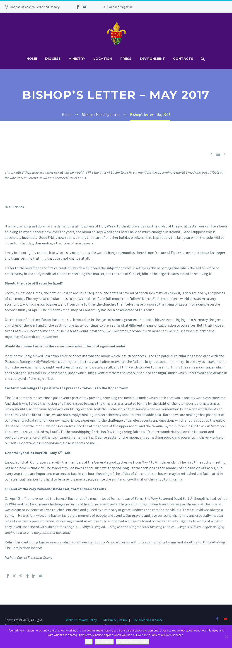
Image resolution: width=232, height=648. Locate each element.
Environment (152, 59)
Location (102, 59)
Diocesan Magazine (120, 7)
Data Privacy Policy (114, 620)
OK (89, 641)
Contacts (183, 59)
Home (32, 59)
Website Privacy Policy (81, 620)
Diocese (52, 59)
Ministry (77, 59)
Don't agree (104, 641)
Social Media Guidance (148, 620)
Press (125, 59)
